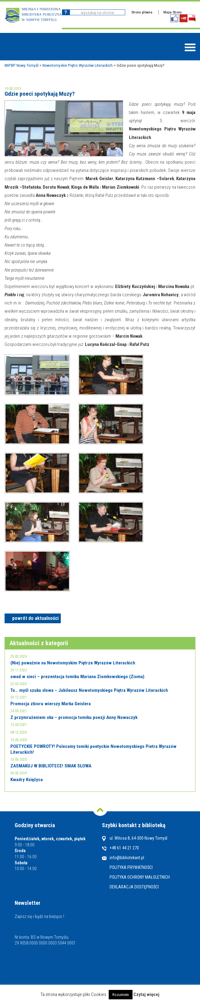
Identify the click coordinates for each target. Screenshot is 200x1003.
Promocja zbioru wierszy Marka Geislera (50, 703)
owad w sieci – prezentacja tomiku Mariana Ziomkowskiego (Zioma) (77, 676)
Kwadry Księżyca (26, 779)
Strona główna (141, 12)
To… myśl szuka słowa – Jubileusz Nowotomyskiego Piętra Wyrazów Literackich (89, 690)
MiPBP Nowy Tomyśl (21, 65)
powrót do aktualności (35, 618)
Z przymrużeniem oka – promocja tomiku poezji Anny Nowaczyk (73, 717)
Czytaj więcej (146, 994)
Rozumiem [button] (120, 994)
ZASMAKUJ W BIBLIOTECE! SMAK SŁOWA (50, 766)
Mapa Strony (172, 12)
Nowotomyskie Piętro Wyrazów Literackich (77, 65)
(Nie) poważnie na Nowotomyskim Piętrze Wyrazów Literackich (72, 663)
